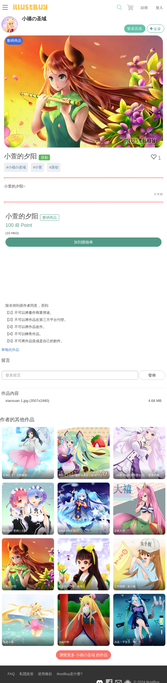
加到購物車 (83, 242)
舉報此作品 (10, 350)
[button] (130, 6)
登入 (159, 7)
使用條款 (45, 674)
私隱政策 (26, 674)
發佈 (152, 375)
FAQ (11, 674)
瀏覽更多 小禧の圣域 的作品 (83, 655)
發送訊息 (134, 29)
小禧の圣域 (34, 19)
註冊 (144, 7)
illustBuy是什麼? (70, 674)
